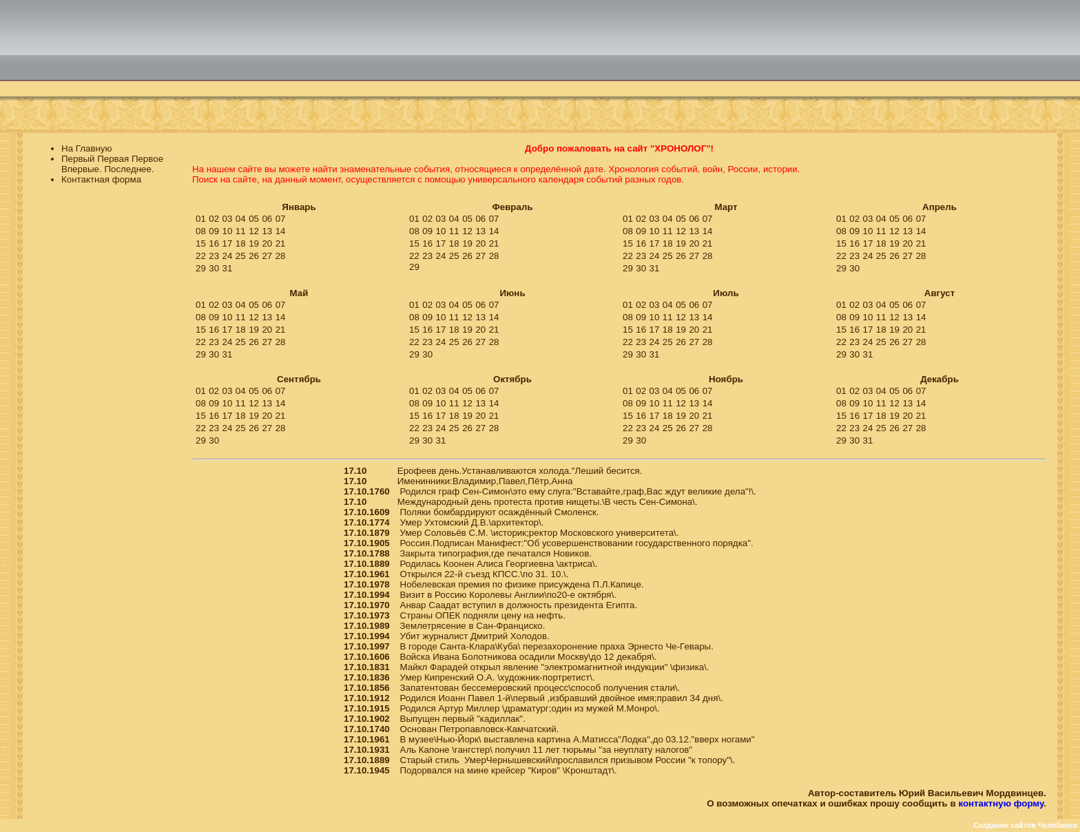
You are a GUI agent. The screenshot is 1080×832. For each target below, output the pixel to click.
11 (241, 231)
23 (214, 256)
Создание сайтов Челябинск (1025, 825)
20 (267, 243)
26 (254, 256)
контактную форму (1000, 803)
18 (241, 243)
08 (201, 231)
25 (241, 256)
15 (201, 243)
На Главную (86, 148)
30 (214, 268)
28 (281, 256)
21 (281, 243)
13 (267, 231)
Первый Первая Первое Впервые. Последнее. (112, 164)
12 (254, 231)
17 (227, 243)
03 (227, 219)
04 (241, 219)
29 (201, 268)
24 (227, 256)
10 (227, 231)
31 (227, 268)
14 (281, 231)
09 (214, 231)
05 (254, 219)
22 (201, 256)
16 (214, 243)
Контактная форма (101, 179)
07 (281, 219)
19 (254, 243)
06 (267, 219)
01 (201, 219)
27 (267, 256)
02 (214, 219)
